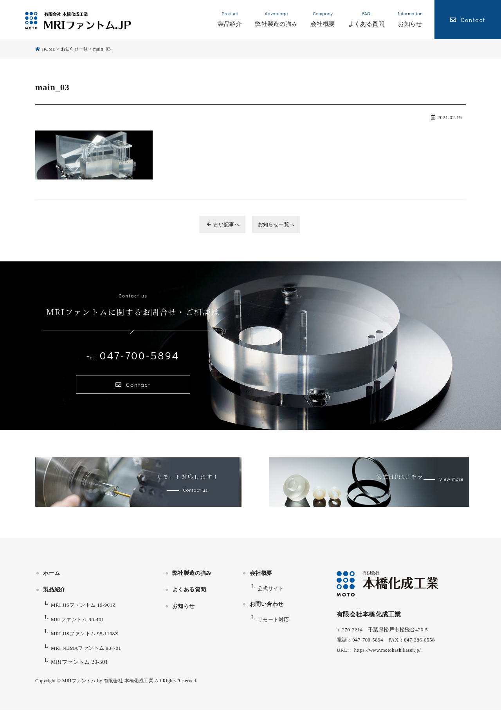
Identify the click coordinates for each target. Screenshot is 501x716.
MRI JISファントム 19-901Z (86, 611)
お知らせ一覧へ (280, 224)
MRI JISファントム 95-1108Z (87, 639)
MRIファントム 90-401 (79, 625)
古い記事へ (217, 224)
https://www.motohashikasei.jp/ (389, 656)
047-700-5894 (133, 355)
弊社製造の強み (192, 579)
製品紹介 (54, 595)
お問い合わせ (267, 610)
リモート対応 (275, 625)
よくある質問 (189, 595)
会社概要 (261, 579)
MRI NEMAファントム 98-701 (88, 653)
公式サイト (272, 594)
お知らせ (183, 612)
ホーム (51, 579)
